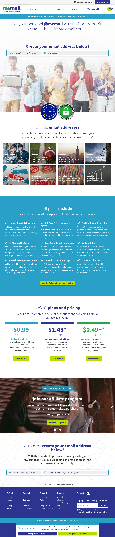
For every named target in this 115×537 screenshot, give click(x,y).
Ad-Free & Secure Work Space (55, 224)
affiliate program (57, 422)
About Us (9, 497)
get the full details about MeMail (57, 283)
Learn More (21, 358)
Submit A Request (46, 508)
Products (26, 503)
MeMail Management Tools (21, 260)
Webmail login (103, 2)
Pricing (9, 506)
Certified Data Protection (92, 223)
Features (9, 503)
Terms (59, 508)
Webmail (60, 497)
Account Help (45, 497)
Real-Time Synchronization (57, 243)
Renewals (26, 506)
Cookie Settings (62, 503)
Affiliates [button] (75, 9)
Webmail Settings (29, 508)
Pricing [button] (46, 9)
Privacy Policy (63, 520)
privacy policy (73, 529)
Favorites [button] (93, 9)
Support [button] (60, 9)
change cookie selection (37, 534)
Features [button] (32, 9)
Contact (43, 503)
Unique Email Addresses (20, 223)
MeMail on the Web (17, 243)
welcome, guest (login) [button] (84, 2)
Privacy (59, 506)
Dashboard (27, 500)
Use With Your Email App (56, 260)
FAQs (42, 500)
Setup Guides (45, 506)
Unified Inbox (86, 243)
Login (25, 497)
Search (9, 500)
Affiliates (60, 500)
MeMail (43, 520)
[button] (109, 9)
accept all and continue (78, 534)
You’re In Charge (88, 260)
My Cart (9, 508)
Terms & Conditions (72, 520)
